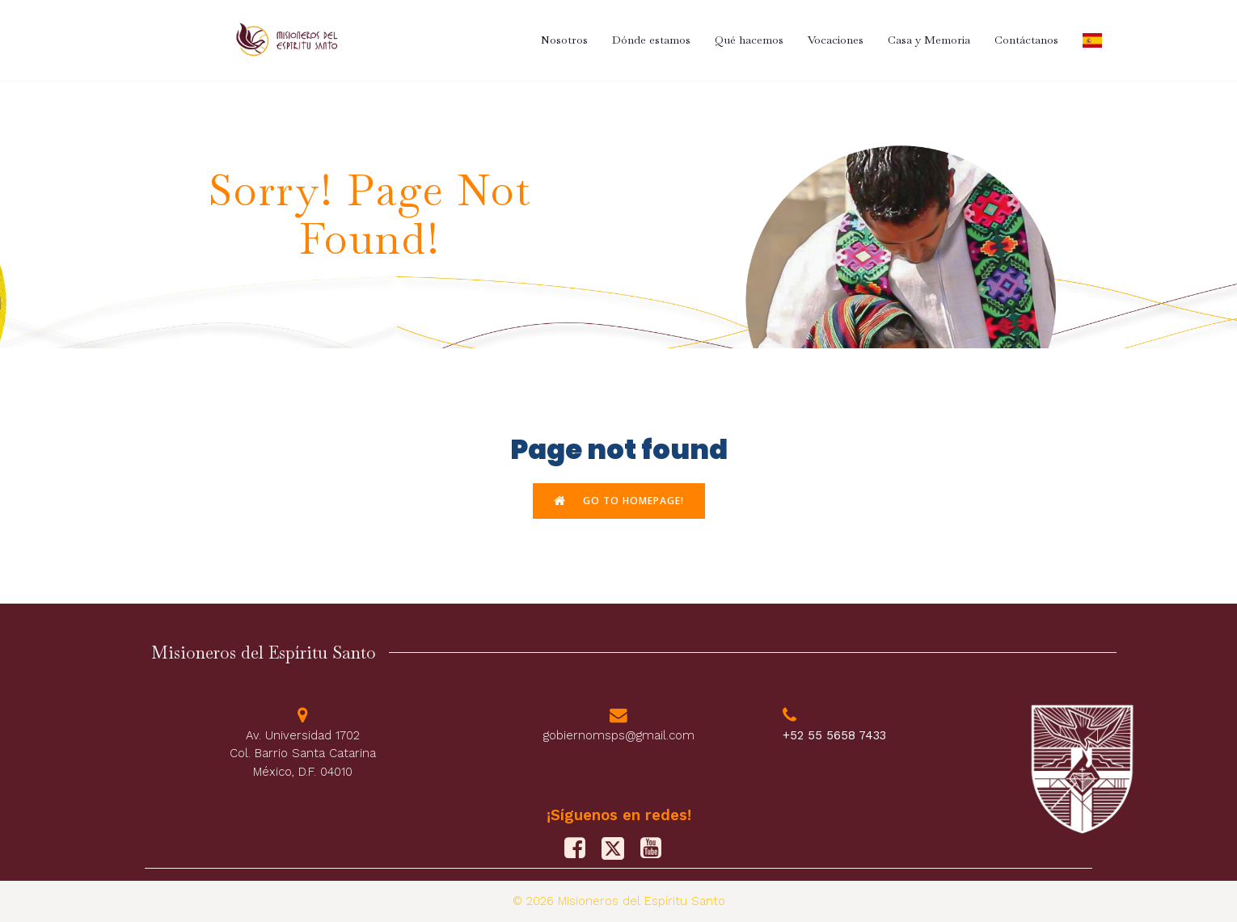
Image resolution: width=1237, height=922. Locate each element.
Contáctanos (1026, 39)
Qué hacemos (749, 39)
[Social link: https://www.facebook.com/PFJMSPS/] (581, 848)
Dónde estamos (651, 39)
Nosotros (564, 39)
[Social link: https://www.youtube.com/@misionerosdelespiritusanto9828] (657, 848)
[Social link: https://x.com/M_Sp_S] (619, 848)
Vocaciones (835, 39)
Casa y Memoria (929, 39)
